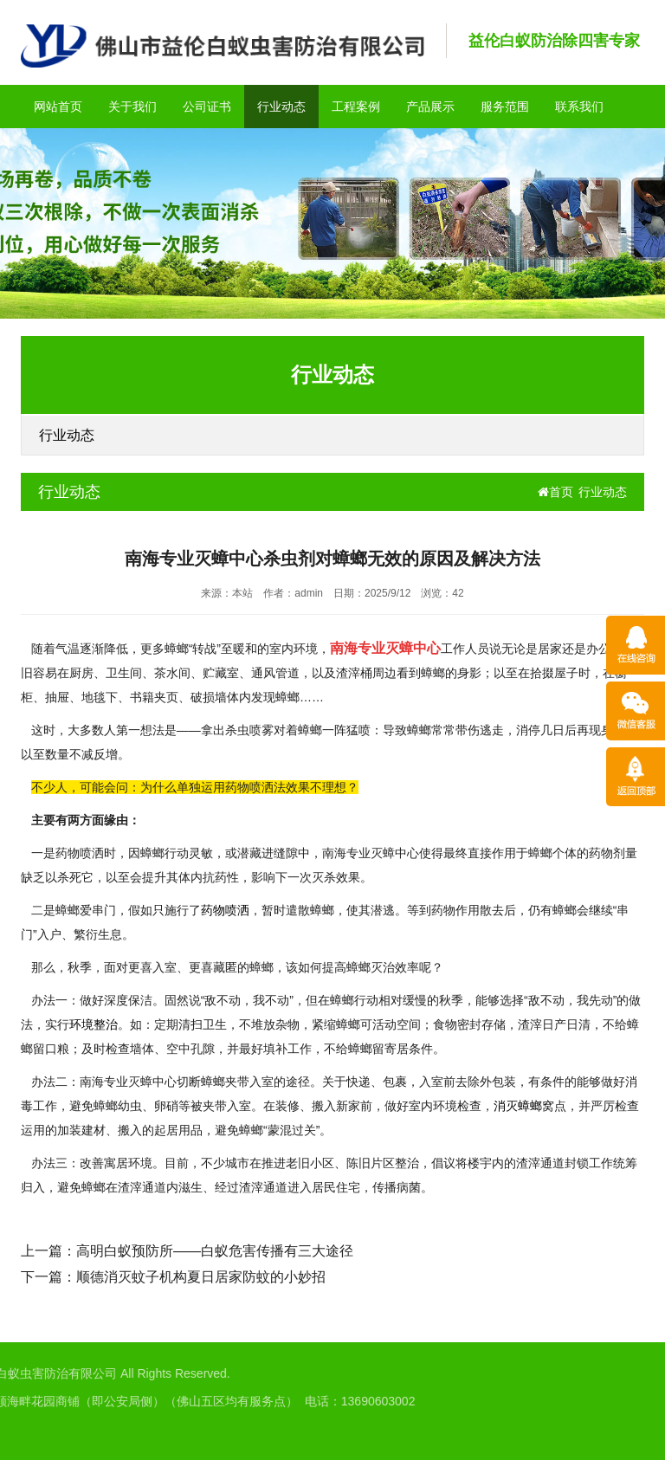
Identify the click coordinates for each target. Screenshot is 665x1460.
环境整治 (93, 1024)
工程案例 (356, 106)
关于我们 (132, 106)
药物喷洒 (225, 910)
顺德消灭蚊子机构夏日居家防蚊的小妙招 (201, 1276)
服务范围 (505, 106)
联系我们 (579, 106)
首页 (555, 492)
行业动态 (281, 106)
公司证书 (207, 106)
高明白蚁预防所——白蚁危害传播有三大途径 (214, 1251)
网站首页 (58, 106)
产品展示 (430, 106)
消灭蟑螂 (518, 1106)
